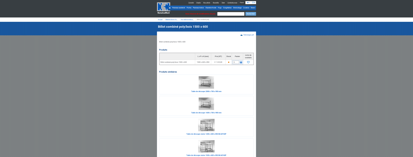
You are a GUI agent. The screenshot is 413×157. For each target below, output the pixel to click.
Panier (248, 2)
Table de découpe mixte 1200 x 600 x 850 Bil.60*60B (194, 120)
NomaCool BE (162, 138)
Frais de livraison (214, 138)
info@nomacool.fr (188, 144)
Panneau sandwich (178, 8)
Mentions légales (163, 149)
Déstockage (237, 8)
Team (223, 2)
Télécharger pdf (248, 35)
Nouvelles (216, 2)
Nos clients (206, 2)
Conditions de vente (177, 149)
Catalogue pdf (201, 138)
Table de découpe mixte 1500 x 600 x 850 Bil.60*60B (218, 120)
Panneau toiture (198, 8)
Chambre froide (210, 8)
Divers (253, 8)
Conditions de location (193, 149)
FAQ (159, 140)
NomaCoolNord (163, 8)
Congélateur (227, 8)
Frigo (220, 8)
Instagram (174, 144)
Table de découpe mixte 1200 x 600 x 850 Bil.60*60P (218, 93)
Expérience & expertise (188, 138)
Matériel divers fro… (172, 19)
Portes (189, 8)
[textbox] (230, 14)
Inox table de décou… (187, 19)
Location (246, 8)
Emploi (198, 2)
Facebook (163, 144)
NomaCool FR (173, 138)
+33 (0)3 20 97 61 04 (205, 145)
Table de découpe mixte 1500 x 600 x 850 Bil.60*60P (242, 93)
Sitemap (205, 149)
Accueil (160, 19)
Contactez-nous (232, 2)
